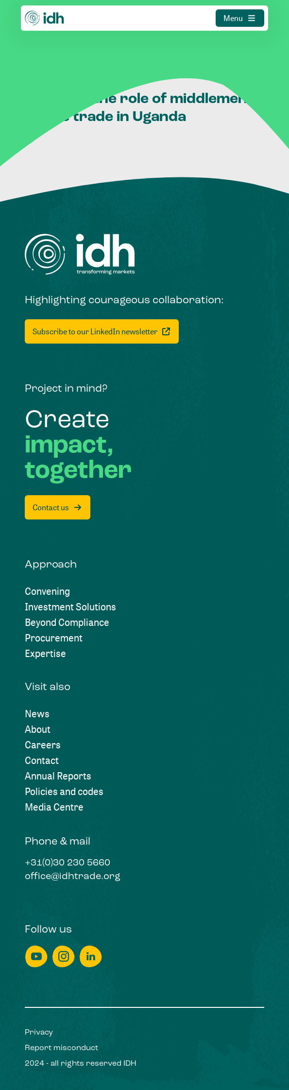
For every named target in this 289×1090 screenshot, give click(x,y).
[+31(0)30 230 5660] (67, 863)
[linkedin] (90, 956)
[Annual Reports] (58, 776)
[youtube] (36, 956)
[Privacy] (39, 1032)
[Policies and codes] (64, 791)
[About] (38, 729)
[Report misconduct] (61, 1048)
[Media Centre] (54, 807)
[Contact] (42, 760)
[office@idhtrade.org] (72, 877)
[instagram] (63, 956)
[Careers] (43, 745)
